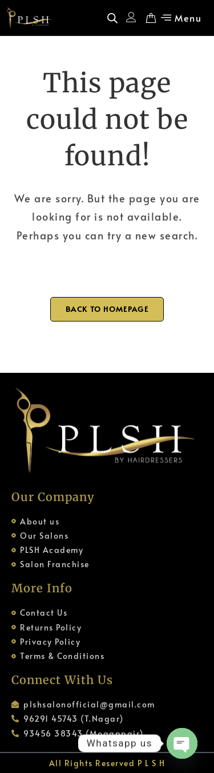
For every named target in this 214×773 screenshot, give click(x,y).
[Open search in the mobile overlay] (112, 18)
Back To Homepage (107, 309)
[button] (180, 17)
